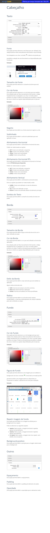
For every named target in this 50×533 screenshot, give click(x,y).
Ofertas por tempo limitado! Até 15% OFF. (36, 1)
